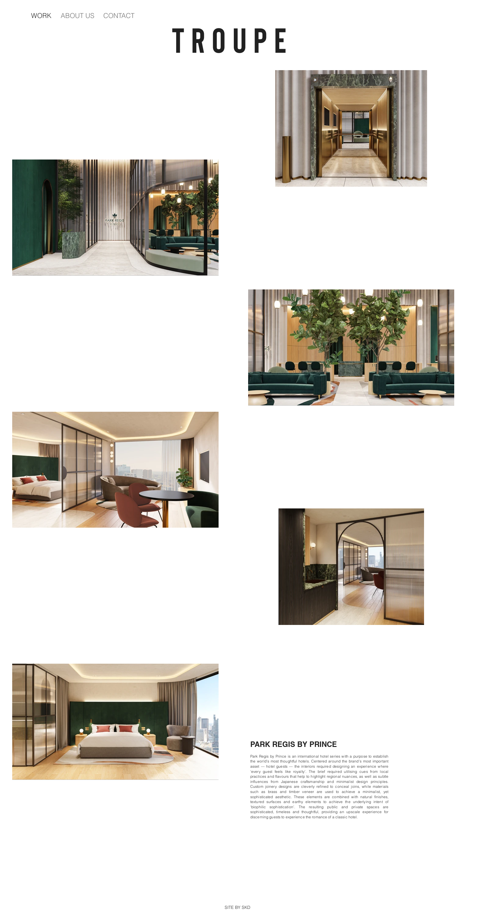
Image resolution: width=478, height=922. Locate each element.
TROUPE (239, 39)
